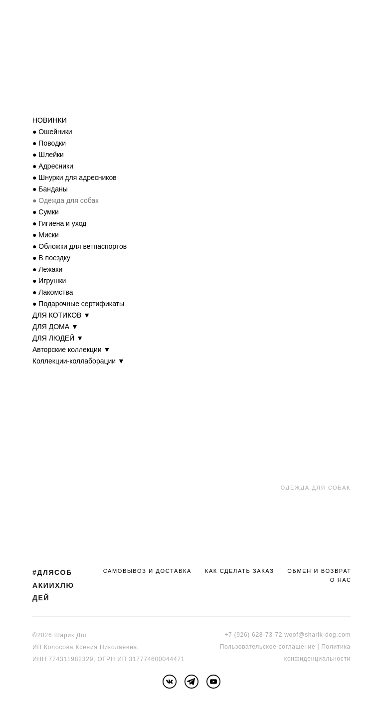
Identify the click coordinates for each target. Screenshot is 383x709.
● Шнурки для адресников (74, 177)
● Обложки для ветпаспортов (79, 246)
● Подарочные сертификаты (78, 304)
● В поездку (51, 258)
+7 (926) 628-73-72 (253, 634)
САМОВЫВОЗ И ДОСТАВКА (147, 571)
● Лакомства (52, 292)
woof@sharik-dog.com (317, 634)
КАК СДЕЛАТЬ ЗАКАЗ (239, 571)
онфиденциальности (319, 658)
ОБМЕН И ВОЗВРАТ (319, 571)
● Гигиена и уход (59, 223)
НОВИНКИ (49, 120)
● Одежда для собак (65, 200)
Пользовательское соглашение (268, 646)
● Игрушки (49, 281)
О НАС (341, 580)
